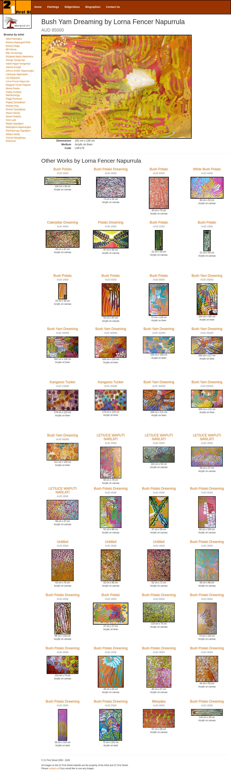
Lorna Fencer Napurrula (17, 81)
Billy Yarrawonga (14, 53)
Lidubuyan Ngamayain (17, 74)
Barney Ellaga (13, 46)
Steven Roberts (13, 116)
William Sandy (13, 134)
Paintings (53, 6)
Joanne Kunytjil (13, 67)
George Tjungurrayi (15, 60)
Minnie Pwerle (13, 88)
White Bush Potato (207, 169)
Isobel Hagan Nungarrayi (18, 63)
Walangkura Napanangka (18, 127)
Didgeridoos (72, 6)
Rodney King (12, 106)
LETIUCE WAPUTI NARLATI (111, 437)
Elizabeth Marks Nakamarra (19, 56)
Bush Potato (62, 169)
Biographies (93, 6)
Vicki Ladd (11, 120)
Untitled (62, 542)
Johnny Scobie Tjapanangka (20, 70)
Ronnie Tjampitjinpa (15, 109)
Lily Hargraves (13, 78)
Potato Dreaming (110, 222)
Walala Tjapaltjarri (15, 123)
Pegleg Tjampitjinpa (15, 102)
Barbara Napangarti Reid (18, 42)
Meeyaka (159, 701)
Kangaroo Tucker (62, 382)
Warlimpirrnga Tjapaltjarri (18, 130)
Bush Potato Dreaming (111, 169)
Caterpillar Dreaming (62, 222)
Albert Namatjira (14, 39)
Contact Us (113, 6)
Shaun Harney (13, 113)
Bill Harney (11, 49)
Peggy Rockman (14, 98)
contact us (54, 768)
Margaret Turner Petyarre (18, 85)
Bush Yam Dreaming (207, 276)
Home (38, 6)
